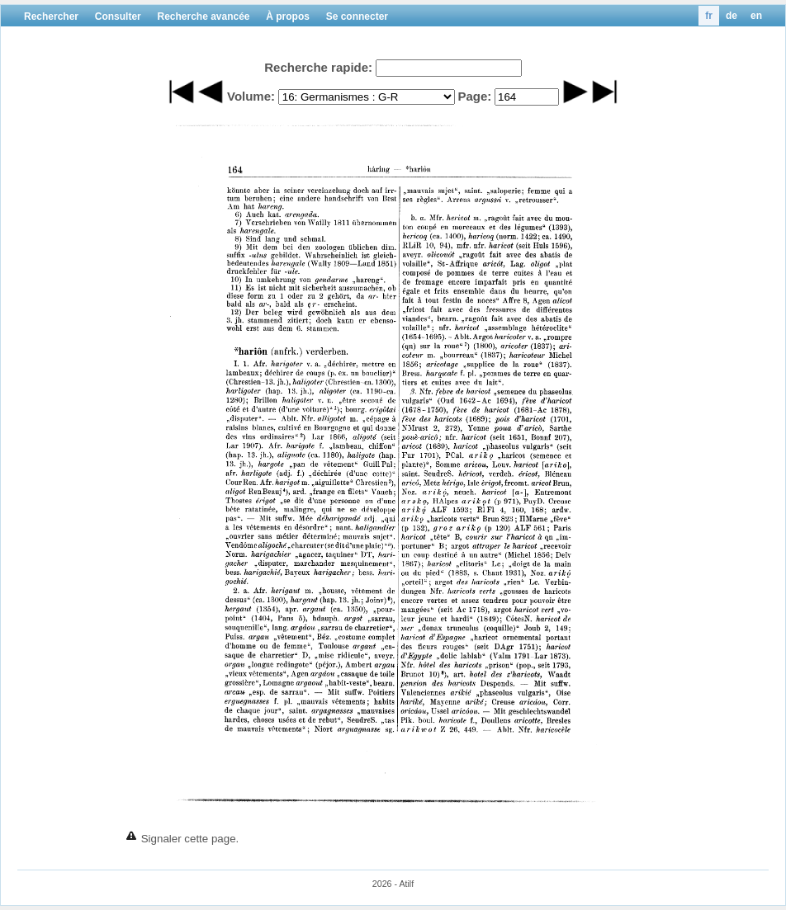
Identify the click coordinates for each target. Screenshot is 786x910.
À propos (288, 16)
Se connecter (357, 16)
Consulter (118, 16)
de (731, 15)
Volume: (251, 96)
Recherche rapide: (318, 67)
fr (709, 15)
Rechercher (51, 16)
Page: (474, 96)
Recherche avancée (203, 16)
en (756, 15)
